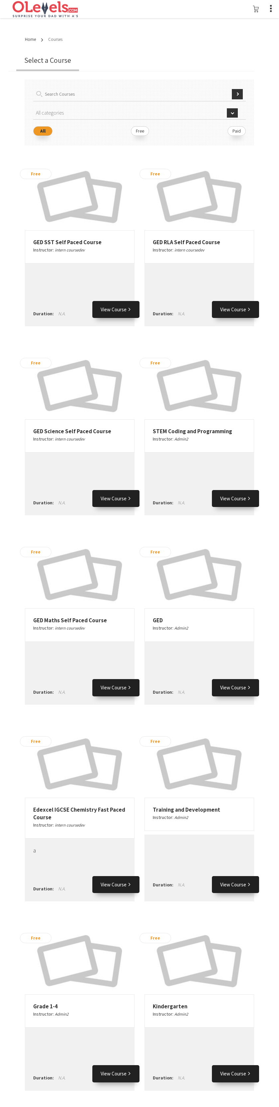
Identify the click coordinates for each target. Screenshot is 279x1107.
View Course (116, 309)
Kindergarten (170, 1006)
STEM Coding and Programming (192, 431)
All (43, 131)
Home (30, 39)
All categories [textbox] (50, 112)
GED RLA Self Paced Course (186, 242)
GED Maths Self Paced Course (70, 620)
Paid (236, 131)
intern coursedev (70, 250)
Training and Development (186, 809)
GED (158, 620)
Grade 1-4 (45, 1006)
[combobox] (139, 113)
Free (140, 131)
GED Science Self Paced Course (72, 431)
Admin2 (181, 439)
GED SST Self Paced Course (67, 242)
